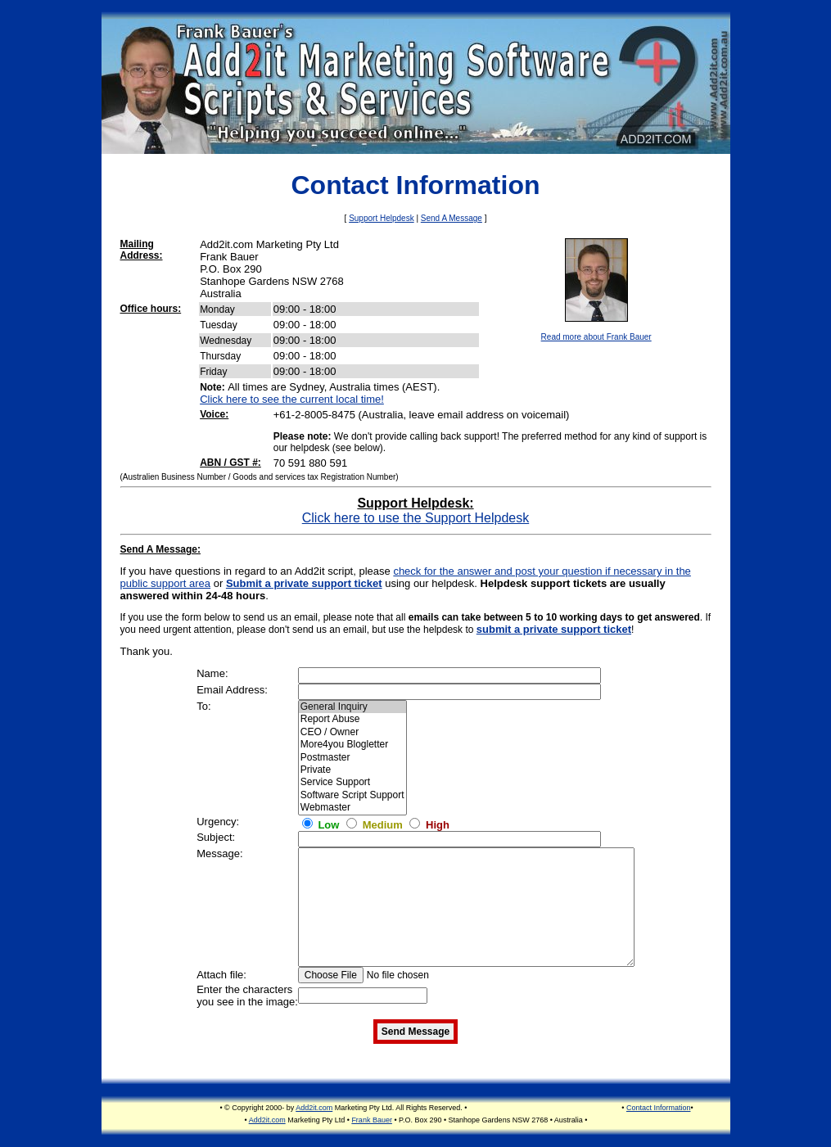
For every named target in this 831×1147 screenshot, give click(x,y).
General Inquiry (352, 707)
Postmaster (352, 758)
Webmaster (352, 808)
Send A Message (451, 218)
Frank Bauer (371, 1120)
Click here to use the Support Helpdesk (415, 518)
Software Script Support (352, 795)
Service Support (352, 782)
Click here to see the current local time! (292, 399)
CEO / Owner (352, 732)
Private (352, 770)
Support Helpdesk (381, 218)
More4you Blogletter (352, 744)
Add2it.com (314, 1108)
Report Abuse (352, 719)
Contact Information (658, 1108)
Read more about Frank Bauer (596, 336)
